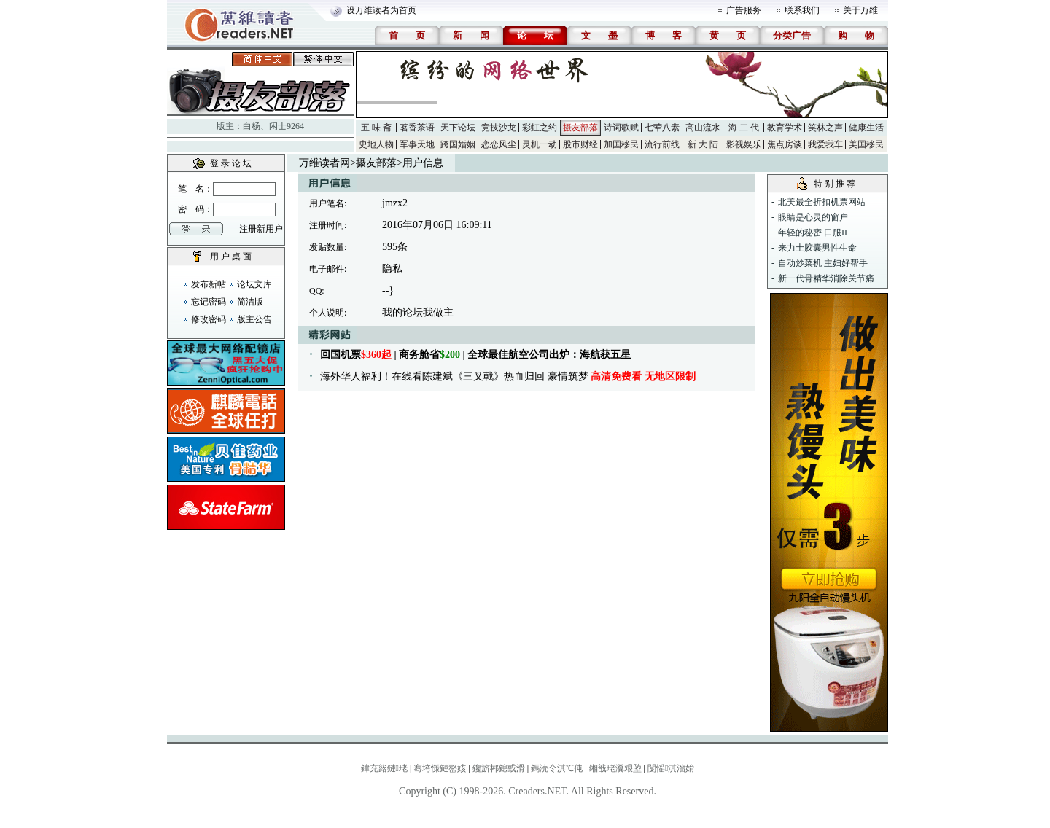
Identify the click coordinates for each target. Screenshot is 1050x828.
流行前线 (662, 144)
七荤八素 (662, 127)
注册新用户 (261, 229)
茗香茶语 (417, 127)
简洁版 (250, 302)
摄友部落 (580, 127)
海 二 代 (743, 127)
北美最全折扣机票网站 (822, 202)
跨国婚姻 (457, 144)
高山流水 (702, 127)
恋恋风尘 (498, 144)
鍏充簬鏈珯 (384, 768)
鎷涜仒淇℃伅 (557, 768)
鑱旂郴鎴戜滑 (498, 768)
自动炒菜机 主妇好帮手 (823, 263)
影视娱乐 (743, 144)
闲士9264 (286, 126)
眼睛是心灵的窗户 (813, 217)
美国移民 (866, 144)
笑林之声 (825, 127)
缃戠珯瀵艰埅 (615, 768)
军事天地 (417, 144)
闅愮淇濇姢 (671, 768)
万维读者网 (324, 162)
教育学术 (784, 127)
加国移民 (621, 144)
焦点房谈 (784, 144)
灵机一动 (539, 144)
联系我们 (802, 10)
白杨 (251, 126)
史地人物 (376, 144)
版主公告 (254, 319)
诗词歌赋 (621, 127)
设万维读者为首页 (381, 10)
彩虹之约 (539, 127)
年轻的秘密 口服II (812, 232)
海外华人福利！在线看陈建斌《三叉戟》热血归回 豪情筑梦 (508, 376)
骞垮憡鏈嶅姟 (439, 768)
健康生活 (866, 127)
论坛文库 (254, 284)
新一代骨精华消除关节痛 (826, 278)
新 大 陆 (703, 144)
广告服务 (743, 10)
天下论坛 (457, 127)
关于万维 (860, 10)
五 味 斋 (376, 127)
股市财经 (580, 144)
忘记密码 (208, 302)
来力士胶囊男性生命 (817, 248)
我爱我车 (825, 144)
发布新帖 (208, 284)
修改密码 (208, 319)
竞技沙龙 (498, 127)
